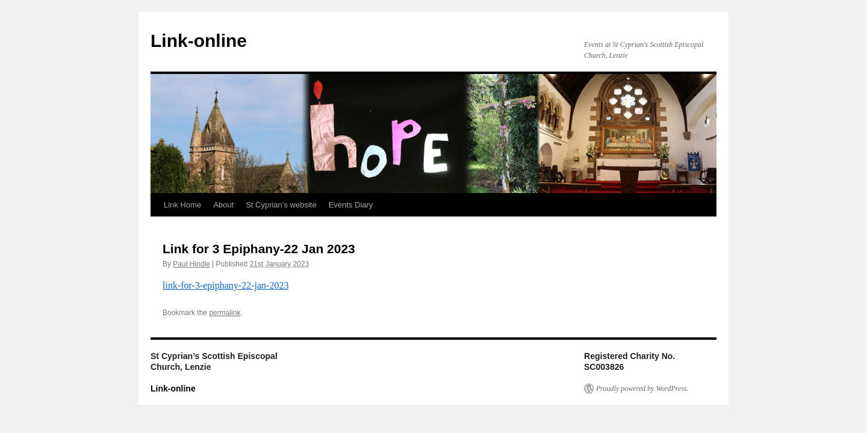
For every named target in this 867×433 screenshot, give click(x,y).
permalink (224, 313)
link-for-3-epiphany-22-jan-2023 (225, 285)
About (223, 204)
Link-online (199, 41)
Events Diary (351, 204)
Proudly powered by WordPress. (642, 388)
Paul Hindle (191, 264)
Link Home (182, 204)
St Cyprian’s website (281, 204)
